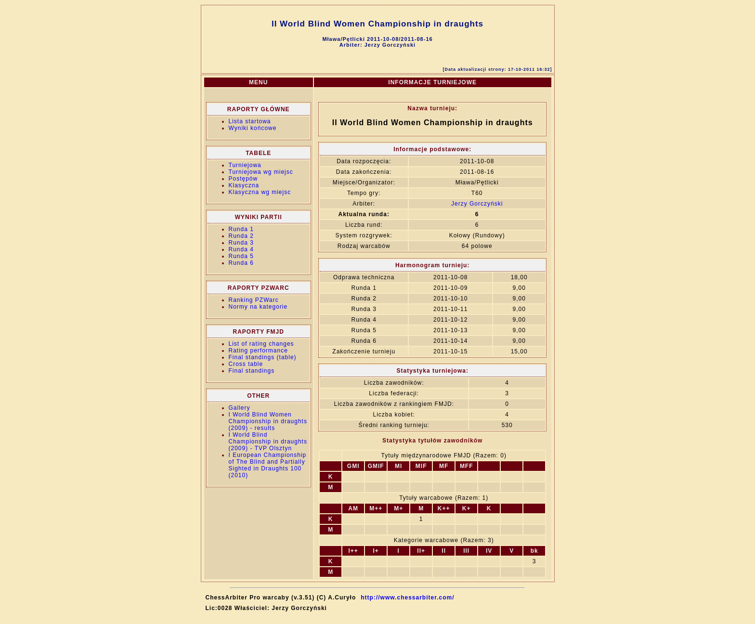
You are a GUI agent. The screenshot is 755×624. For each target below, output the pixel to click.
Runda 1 (241, 229)
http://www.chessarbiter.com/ (407, 597)
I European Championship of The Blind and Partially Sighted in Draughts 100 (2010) (268, 465)
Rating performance (258, 350)
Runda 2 (241, 236)
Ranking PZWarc (254, 300)
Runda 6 (241, 263)
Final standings (252, 370)
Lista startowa (250, 121)
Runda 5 (241, 256)
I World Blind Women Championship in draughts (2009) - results (268, 421)
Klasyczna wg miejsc (260, 192)
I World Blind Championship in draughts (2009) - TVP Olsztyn (268, 441)
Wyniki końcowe (253, 128)
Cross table (246, 364)
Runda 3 (241, 242)
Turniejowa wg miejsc (261, 172)
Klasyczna (244, 185)
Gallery (239, 407)
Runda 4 (241, 249)
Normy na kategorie (258, 306)
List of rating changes (261, 343)
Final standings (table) (263, 357)
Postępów (243, 178)
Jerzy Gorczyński (477, 203)
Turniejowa (245, 165)
